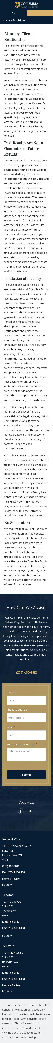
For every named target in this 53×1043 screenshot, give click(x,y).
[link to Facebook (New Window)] (21, 811)
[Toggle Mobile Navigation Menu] (40, 13)
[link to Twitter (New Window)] (30, 811)
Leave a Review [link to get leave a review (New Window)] (11, 878)
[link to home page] (26, 5)
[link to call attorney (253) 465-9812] (13, 13)
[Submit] (26, 774)
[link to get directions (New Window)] (26, 853)
